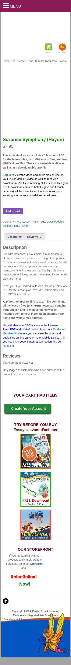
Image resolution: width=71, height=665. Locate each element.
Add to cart (12, 211)
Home (6, 61)
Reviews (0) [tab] (34, 236)
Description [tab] (15, 236)
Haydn (25, 225)
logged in (8, 345)
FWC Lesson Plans (22, 61)
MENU (15, 6)
